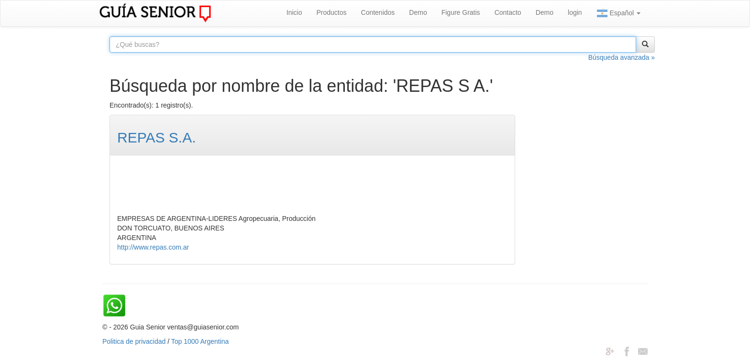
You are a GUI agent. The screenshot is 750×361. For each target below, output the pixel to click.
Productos (331, 12)
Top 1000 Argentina (200, 341)
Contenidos (378, 12)
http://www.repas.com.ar (153, 247)
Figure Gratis (460, 12)
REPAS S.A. (156, 137)
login (575, 12)
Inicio (294, 12)
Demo (418, 12)
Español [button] (618, 13)
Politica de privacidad (133, 341)
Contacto (508, 12)
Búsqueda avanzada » (621, 57)
